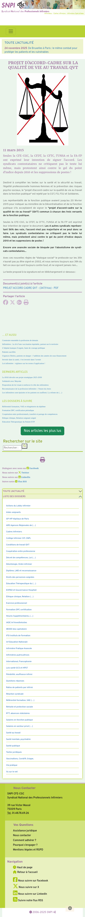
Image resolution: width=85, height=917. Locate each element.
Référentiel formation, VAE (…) (20, 700)
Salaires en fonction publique (19, 720)
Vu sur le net (12, 772)
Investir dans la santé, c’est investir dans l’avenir (21, 359)
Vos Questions (23, 825)
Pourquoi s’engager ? (25, 845)
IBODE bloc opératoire (16, 629)
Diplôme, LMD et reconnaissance (21, 570)
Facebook (33, 468)
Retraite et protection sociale (19, 707)
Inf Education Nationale (17, 642)
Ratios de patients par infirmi (19, 687)
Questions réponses (15, 681)
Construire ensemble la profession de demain (20, 340)
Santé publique (13, 746)
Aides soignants (13, 512)
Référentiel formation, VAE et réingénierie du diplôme (24, 406)
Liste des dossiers (14, 496)
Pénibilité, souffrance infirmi (19, 674)
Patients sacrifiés (9, 352)
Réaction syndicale (15, 694)
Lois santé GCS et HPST (17, 668)
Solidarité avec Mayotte (11, 381)
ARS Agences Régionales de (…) (21, 525)
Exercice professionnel (16, 603)
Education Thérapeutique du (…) (21, 583)
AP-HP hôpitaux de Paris (17, 519)
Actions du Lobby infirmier (18, 506)
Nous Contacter (24, 788)
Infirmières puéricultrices (17, 655)
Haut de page (22, 867)
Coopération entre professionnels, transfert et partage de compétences (29, 414)
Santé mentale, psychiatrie (18, 739)
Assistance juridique (25, 830)
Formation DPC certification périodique (18, 410)
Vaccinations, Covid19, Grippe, (20, 758)
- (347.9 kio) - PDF (31, 288)
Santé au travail (13, 733)
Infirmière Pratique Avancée (19, 648)
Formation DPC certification (19, 609)
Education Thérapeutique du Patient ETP (18, 422)
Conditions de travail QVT (17, 545)
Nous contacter (22, 835)
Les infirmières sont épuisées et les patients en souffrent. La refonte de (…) (32, 392)
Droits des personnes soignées (20, 577)
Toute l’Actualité (13, 491)
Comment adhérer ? (24, 840)
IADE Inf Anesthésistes (16, 622)
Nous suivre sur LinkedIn (30, 894)
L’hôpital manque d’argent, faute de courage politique (23, 348)
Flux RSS (21, 481)
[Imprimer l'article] (26, 303)
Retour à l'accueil (25, 872)
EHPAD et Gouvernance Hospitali (21, 590)
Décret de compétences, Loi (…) (21, 557)
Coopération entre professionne (20, 551)
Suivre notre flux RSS (28, 900)
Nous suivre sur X (26, 887)
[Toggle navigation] (11, 31)
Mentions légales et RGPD (28, 849)
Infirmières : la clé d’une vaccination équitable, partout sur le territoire (30, 344)
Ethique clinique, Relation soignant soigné (19, 418)
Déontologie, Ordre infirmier (19, 564)
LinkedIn (24, 477)
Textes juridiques (14, 752)
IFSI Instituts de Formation (18, 635)
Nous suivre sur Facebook (30, 880)
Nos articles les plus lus (42, 431)
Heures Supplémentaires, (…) (19, 616)
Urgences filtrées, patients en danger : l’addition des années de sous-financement (34, 356)
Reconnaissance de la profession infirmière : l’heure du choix (26, 389)
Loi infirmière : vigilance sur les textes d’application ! (23, 363)
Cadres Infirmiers (14, 531)
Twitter (23, 473)
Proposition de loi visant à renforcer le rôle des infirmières (25, 385)
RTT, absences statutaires (18, 713)
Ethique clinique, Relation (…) (19, 596)
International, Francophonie (19, 661)
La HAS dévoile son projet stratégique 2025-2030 (22, 377)
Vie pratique (11, 765)
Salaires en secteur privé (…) (19, 726)
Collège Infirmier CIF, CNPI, (18, 538)
